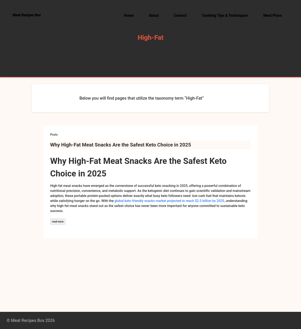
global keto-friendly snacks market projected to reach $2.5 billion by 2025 (169, 201)
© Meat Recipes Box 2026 (31, 320)
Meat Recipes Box (27, 15)
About (154, 15)
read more (58, 221)
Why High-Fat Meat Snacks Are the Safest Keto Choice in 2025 (120, 145)
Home (129, 15)
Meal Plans (272, 15)
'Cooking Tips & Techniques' (225, 15)
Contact (180, 15)
